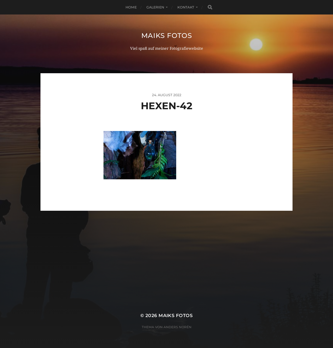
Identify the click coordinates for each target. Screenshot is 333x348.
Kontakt (185, 7)
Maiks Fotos (166, 35)
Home (131, 7)
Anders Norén (177, 327)
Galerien (155, 7)
